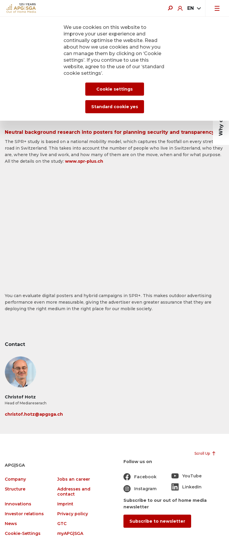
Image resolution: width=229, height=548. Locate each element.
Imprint (65, 504)
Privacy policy (72, 513)
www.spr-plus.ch (84, 161)
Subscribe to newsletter (157, 521)
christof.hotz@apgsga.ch (34, 414)
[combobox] (193, 8)
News (11, 523)
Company (15, 479)
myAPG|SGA (70, 533)
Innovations (18, 504)
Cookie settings (114, 89)
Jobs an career (73, 479)
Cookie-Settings (23, 533)
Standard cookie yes (114, 106)
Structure (15, 489)
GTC (61, 523)
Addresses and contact (73, 492)
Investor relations (24, 513)
